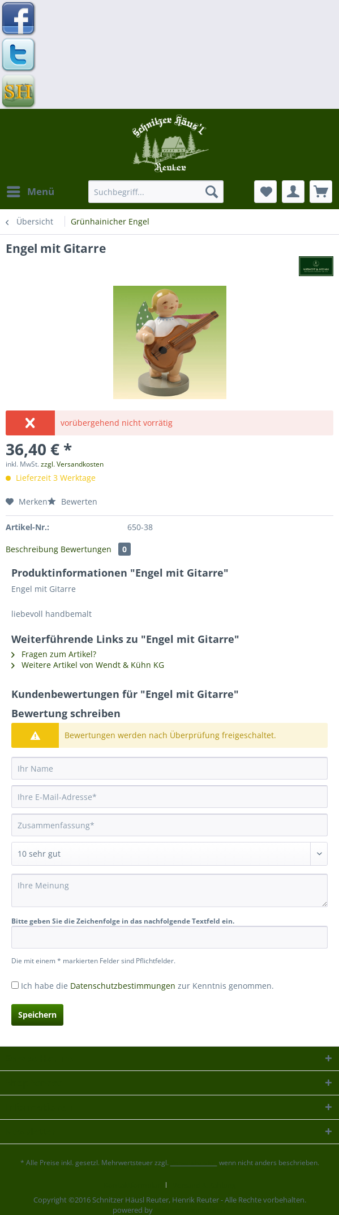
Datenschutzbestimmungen (122, 985)
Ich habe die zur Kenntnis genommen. (147, 985)
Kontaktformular (132, 1185)
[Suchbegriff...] (156, 191)
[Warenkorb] (321, 191)
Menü (30, 190)
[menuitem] (30, 191)
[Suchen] (212, 191)
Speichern (37, 1014)
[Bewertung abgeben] (169, 854)
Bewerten (72, 501)
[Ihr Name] (169, 768)
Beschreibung (32, 549)
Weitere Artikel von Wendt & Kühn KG (87, 664)
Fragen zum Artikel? (53, 654)
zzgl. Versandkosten (72, 464)
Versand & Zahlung (204, 1185)
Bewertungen (96, 549)
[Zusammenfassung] (169, 825)
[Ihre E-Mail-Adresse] (169, 796)
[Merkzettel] (265, 191)
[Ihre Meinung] (169, 890)
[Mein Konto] (293, 191)
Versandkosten (193, 1162)
